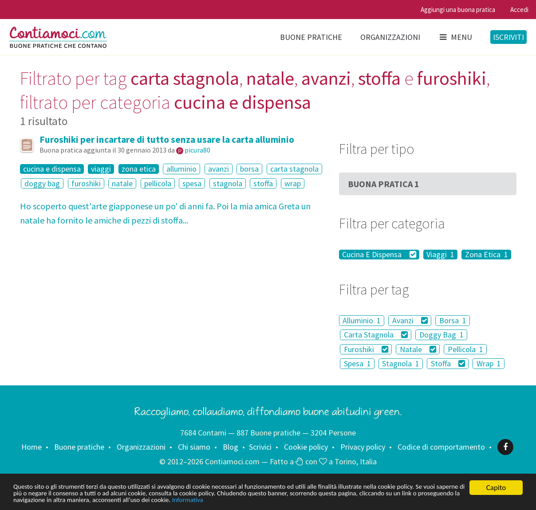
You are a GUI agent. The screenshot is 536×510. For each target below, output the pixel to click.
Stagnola (400, 363)
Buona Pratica (383, 183)
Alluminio (362, 320)
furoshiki (86, 183)
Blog (230, 447)
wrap (292, 183)
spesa (191, 183)
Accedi (519, 9)
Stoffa (448, 363)
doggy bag (42, 183)
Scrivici (260, 447)
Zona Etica (486, 254)
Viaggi (440, 254)
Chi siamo (194, 447)
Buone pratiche (311, 37)
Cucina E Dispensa (379, 254)
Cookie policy (306, 447)
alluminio (181, 169)
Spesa (357, 363)
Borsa (452, 320)
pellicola (157, 183)
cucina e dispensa (52, 169)
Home (31, 447)
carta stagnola (294, 169)
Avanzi (410, 320)
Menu (455, 37)
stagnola (227, 183)
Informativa (350, 500)
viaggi (101, 169)
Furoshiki (366, 349)
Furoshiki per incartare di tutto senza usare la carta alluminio (166, 139)
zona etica (139, 169)
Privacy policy (362, 447)
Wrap (489, 363)
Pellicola (465, 349)
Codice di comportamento (441, 447)
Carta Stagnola (376, 335)
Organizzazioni (390, 37)
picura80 (197, 149)
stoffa (263, 183)
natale (122, 183)
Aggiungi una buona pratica (458, 9)
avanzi (218, 169)
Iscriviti (508, 37)
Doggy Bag (441, 335)
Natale (418, 349)
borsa (249, 169)
